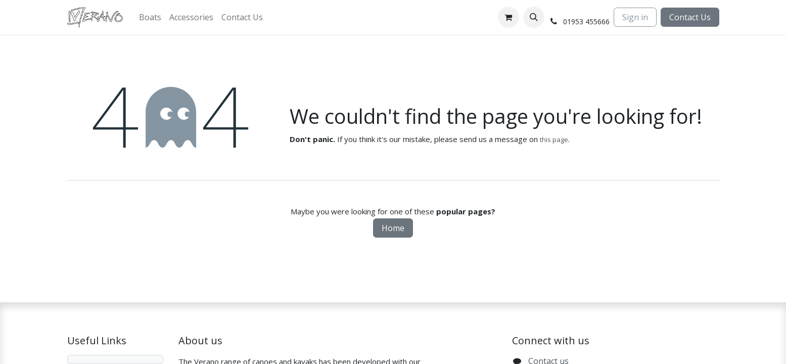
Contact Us (690, 17)
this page (554, 139)
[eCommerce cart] (508, 17)
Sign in (635, 17)
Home (393, 228)
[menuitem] (150, 17)
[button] (533, 17)
